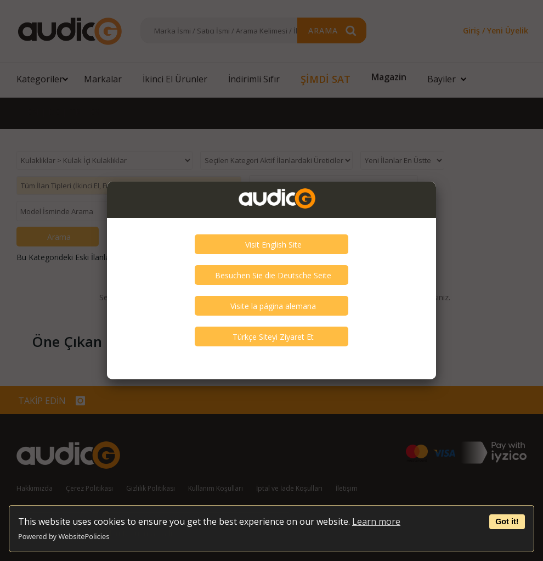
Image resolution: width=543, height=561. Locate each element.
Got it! (506, 521)
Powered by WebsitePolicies (63, 536)
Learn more (376, 521)
